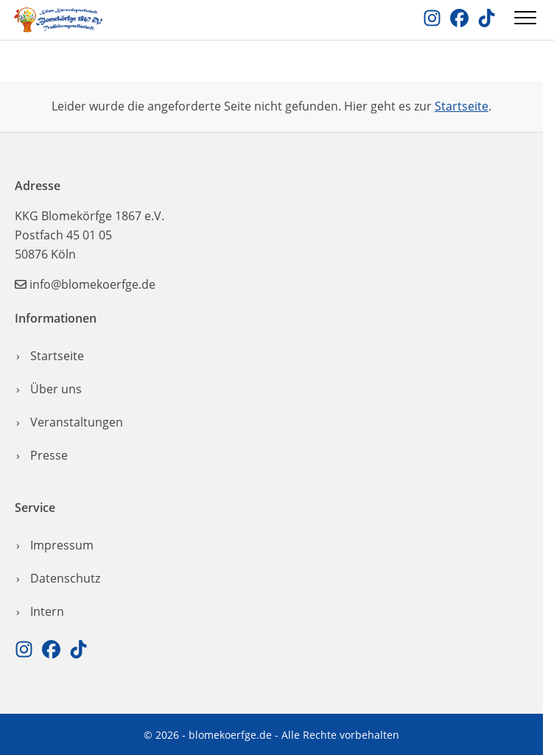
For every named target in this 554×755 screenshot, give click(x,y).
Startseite (461, 106)
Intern (47, 611)
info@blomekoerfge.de (92, 284)
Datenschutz (65, 578)
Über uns (56, 389)
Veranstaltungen (76, 422)
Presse (49, 455)
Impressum (62, 545)
